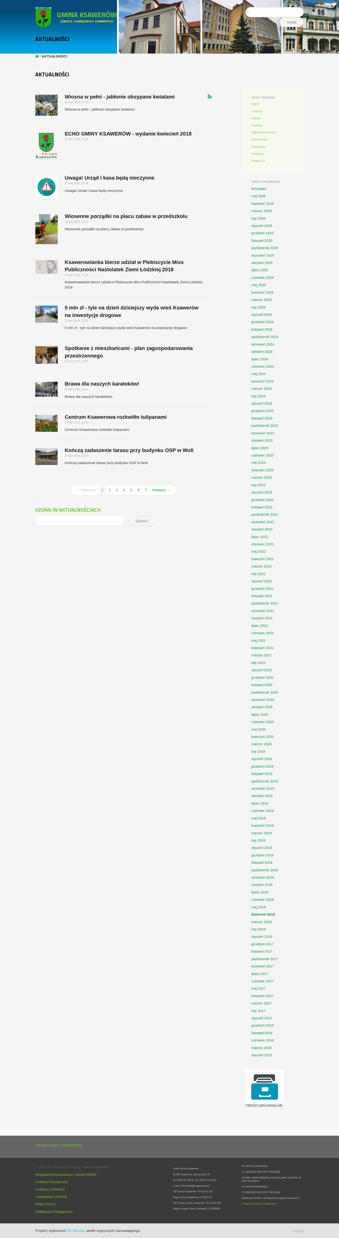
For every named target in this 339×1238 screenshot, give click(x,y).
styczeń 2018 (261, 936)
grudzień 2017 (262, 944)
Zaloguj (298, 1231)
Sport (254, 104)
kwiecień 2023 (262, 470)
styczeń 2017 (261, 1018)
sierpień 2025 (262, 263)
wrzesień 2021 (262, 611)
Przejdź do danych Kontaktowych (259, 1203)
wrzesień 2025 (262, 255)
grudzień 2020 (262, 677)
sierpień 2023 (262, 440)
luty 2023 (258, 485)
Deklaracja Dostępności (54, 1211)
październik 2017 (264, 959)
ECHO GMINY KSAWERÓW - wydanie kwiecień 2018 (128, 134)
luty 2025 (258, 307)
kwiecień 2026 (262, 204)
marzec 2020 (261, 744)
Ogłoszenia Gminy (263, 132)
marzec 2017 (261, 1003)
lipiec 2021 (259, 626)
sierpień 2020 (262, 707)
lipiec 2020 (259, 714)
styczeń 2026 (261, 226)
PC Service (75, 1231)
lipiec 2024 (259, 359)
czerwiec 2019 (262, 811)
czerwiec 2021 (262, 633)
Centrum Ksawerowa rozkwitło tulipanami (116, 417)
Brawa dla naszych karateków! (102, 384)
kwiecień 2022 (262, 559)
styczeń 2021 (261, 670)
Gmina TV (258, 161)
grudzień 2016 (262, 1025)
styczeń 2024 (261, 403)
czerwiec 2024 (262, 366)
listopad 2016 (261, 1033)
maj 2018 (258, 907)
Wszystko (258, 189)
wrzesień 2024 (262, 344)
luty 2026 (258, 218)
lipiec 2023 (259, 448)
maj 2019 (258, 818)
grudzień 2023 (262, 411)
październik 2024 (264, 337)
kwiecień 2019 (262, 825)
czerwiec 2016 (262, 1040)
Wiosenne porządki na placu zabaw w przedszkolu (126, 216)
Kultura (256, 118)
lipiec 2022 (259, 537)
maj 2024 (258, 374)
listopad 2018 (261, 862)
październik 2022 (264, 514)
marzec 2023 (261, 477)
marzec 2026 (261, 211)
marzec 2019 (261, 833)
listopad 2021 (261, 596)
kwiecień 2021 (262, 648)
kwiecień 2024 (262, 381)
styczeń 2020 (261, 759)
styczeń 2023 (261, 492)
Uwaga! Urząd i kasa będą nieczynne (109, 178)
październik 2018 (264, 870)
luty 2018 (258, 929)
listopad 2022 (261, 507)
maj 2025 (258, 285)
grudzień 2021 (262, 589)
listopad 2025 (261, 241)
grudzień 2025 (262, 233)
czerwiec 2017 (262, 981)
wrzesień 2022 (262, 522)
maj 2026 (258, 196)
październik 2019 (264, 781)
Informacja (258, 146)
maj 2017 (258, 988)
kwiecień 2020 (262, 737)
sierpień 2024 (262, 352)
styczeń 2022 (261, 581)
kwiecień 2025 (262, 292)
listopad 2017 (261, 951)
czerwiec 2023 (262, 455)
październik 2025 (264, 248)
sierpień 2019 (262, 796)
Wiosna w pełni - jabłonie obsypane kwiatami (120, 97)
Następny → (161, 490)
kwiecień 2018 (263, 914)
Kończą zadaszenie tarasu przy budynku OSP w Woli (129, 450)
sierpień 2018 (262, 885)
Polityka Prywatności (51, 1182)
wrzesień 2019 (262, 788)
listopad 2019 (261, 774)
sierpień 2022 (262, 529)
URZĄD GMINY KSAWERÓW (58, 1145)
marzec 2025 (261, 300)
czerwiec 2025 (262, 278)
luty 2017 (258, 1011)
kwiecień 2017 (262, 996)
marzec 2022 (261, 566)
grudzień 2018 (262, 855)
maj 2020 (258, 729)
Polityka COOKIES (50, 1189)
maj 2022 (258, 551)
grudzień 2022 (262, 500)
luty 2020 (258, 751)
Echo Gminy (259, 139)
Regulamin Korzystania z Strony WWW (66, 1174)
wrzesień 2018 (262, 877)
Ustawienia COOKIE (51, 1197)
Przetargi (257, 154)
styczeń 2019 (261, 848)
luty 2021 (258, 663)
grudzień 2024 (262, 322)
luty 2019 (258, 840)
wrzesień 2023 (262, 433)
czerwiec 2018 (262, 899)
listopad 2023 (261, 418)
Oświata (256, 125)
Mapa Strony (45, 1204)
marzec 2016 (261, 1048)
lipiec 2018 (259, 892)
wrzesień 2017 (262, 966)
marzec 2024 (261, 389)
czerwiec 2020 (262, 722)
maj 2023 (258, 463)
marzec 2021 (261, 655)
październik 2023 (264, 426)
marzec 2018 (261, 922)
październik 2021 (264, 603)
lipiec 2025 (259, 270)
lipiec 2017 (259, 974)
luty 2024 (258, 396)
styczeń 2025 (261, 315)
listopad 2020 (261, 685)
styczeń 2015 (261, 1055)
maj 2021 (258, 640)
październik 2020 (264, 692)
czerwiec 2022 (262, 544)
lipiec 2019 (259, 803)
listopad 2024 (261, 329)
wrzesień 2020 (262, 700)
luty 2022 (258, 574)
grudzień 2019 (262, 766)
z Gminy (256, 111)
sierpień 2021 (262, 618)
